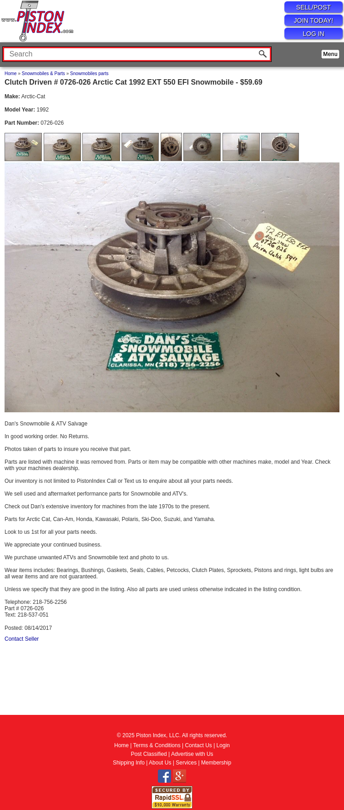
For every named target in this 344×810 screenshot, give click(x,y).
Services (186, 762)
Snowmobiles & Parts (43, 73)
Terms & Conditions (157, 745)
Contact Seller (22, 639)
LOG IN (313, 33)
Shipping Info (129, 762)
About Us (160, 762)
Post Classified (149, 754)
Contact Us (198, 745)
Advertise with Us (192, 754)
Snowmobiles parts (89, 73)
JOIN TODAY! (313, 20)
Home (11, 73)
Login (223, 745)
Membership (216, 762)
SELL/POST (313, 7)
